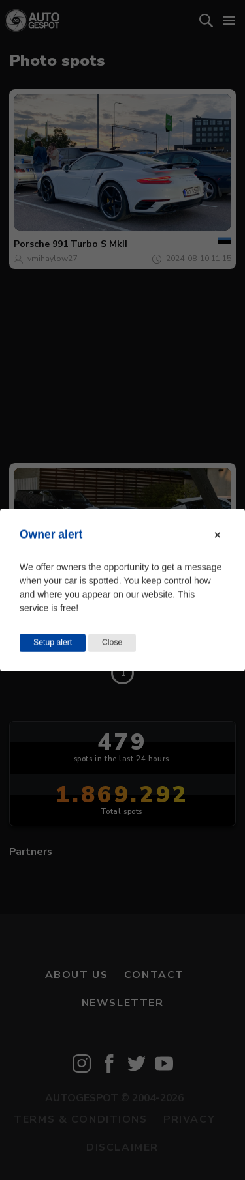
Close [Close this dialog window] (112, 642)
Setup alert (52, 642)
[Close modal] (217, 535)
